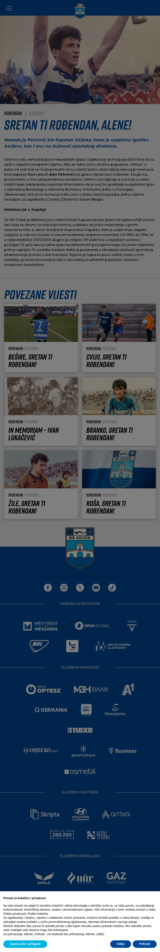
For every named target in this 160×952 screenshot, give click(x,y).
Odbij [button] (120, 944)
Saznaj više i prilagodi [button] (25, 944)
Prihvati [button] (144, 944)
